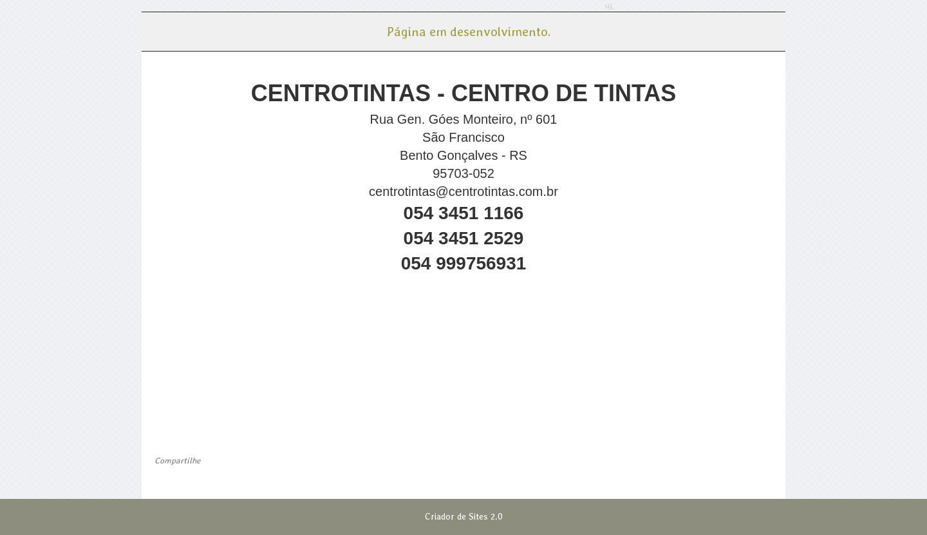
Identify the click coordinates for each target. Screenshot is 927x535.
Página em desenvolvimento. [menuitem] (468, 31)
